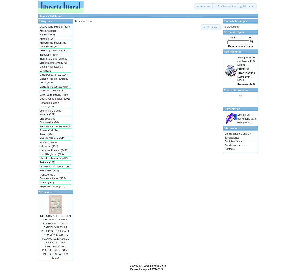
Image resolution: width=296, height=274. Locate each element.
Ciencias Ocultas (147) (52, 90)
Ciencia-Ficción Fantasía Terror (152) (54, 80)
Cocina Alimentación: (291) (55, 98)
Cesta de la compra (235, 21)
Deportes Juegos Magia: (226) (49, 104)
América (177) (48, 38)
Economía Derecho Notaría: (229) (50, 112)
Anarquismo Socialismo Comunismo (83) (53, 44)
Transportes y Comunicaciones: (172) (53, 176)
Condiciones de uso (236, 145)
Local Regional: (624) (52, 154)
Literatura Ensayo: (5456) (54, 150)
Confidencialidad (234, 141)
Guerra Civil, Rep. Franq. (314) (50, 132)
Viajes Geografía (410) (52, 186)
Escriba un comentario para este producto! (246, 118)
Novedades (45, 192)
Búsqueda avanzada (240, 46)
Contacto (230, 149)
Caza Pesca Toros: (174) (54, 74)
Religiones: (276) (49, 170)
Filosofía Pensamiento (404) (55, 126)
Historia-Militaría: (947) (52, 138)
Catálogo (55, 16)
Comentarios (232, 108)
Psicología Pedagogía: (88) (55, 166)
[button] (203, 6)
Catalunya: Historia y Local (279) (51, 68)
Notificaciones (232, 51)
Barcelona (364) (49, 54)
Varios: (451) (47, 182)
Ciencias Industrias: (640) (54, 86)
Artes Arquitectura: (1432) (54, 50)
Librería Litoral (158, 265)
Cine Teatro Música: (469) (54, 94)
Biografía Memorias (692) (54, 58)
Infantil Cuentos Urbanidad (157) (49, 144)
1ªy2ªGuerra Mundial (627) (55, 26)
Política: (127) (47, 162)
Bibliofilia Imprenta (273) (53, 62)
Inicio (43, 16)
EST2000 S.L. (158, 269)
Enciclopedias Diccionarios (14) (49, 120)
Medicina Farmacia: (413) (54, 158)
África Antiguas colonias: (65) (48, 32)
